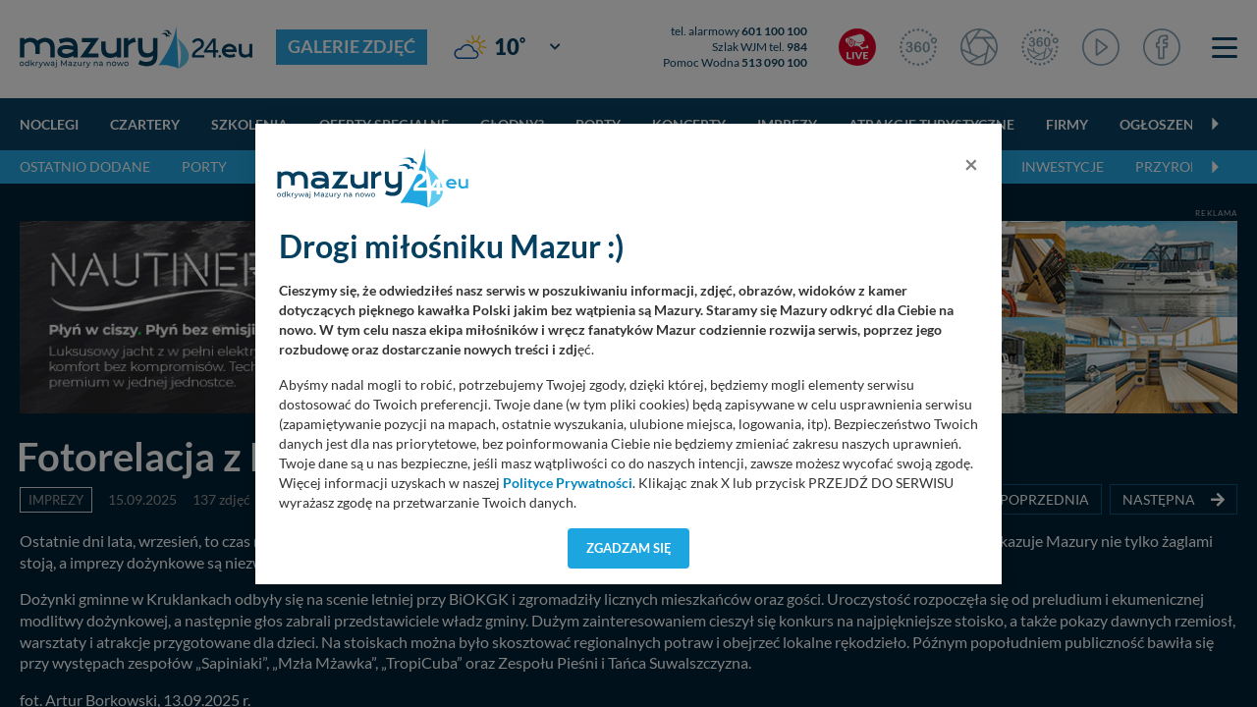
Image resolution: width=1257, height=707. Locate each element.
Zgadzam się (629, 548)
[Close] (971, 163)
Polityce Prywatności (567, 483)
